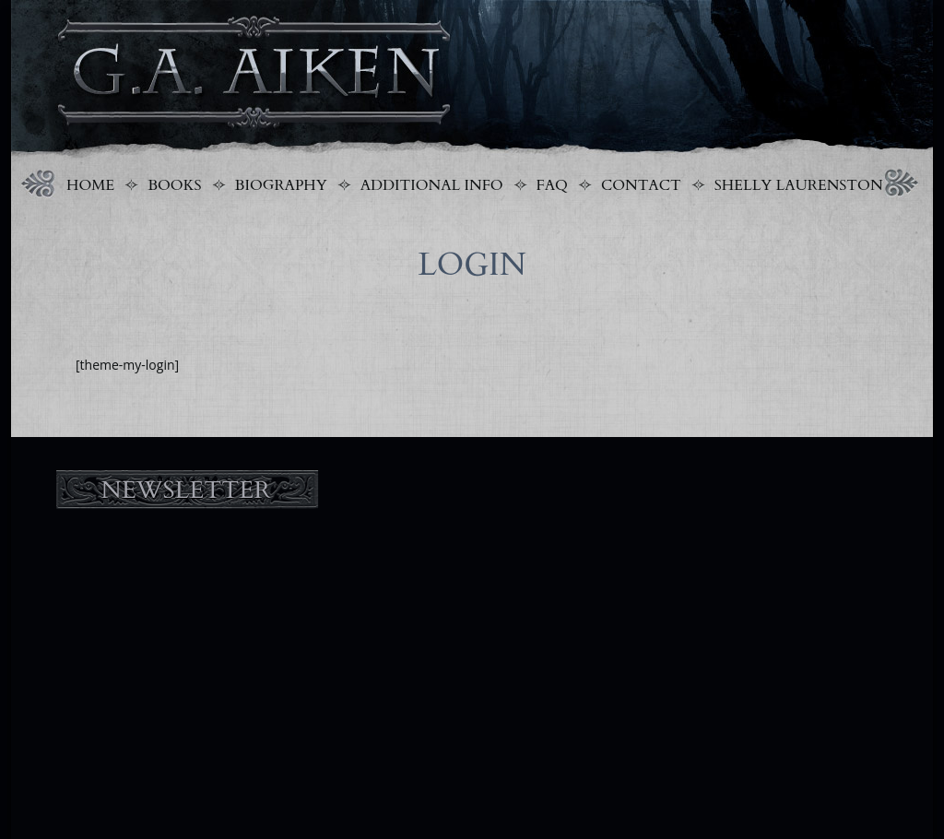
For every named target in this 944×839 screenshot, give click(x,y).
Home (90, 185)
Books (174, 185)
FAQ (552, 185)
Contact (641, 185)
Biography (281, 185)
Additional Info (431, 185)
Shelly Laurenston (798, 185)
